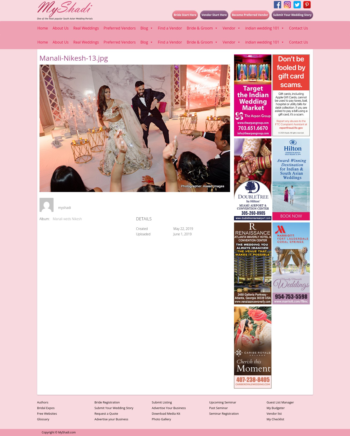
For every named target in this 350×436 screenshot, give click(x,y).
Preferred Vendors (120, 28)
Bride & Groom (202, 28)
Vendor (231, 28)
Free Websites (47, 413)
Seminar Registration (224, 413)
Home (42, 28)
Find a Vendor (170, 28)
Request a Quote (106, 413)
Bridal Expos (46, 408)
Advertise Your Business (169, 408)
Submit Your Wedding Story (113, 408)
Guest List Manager (280, 402)
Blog (146, 28)
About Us (61, 28)
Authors (42, 402)
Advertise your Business (111, 419)
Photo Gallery (161, 419)
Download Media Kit (166, 413)
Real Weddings (86, 28)
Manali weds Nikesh (67, 219)
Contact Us (298, 28)
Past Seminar (218, 408)
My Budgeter (276, 408)
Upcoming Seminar (222, 402)
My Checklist (275, 419)
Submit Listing (162, 402)
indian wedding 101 (265, 28)
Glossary (43, 419)
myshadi (64, 207)
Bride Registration (107, 402)
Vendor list (274, 413)
